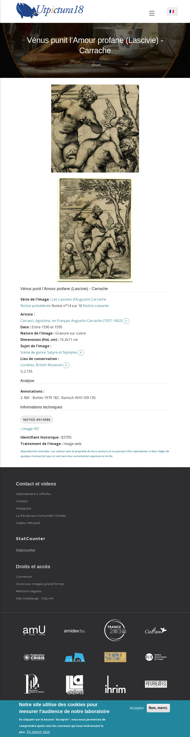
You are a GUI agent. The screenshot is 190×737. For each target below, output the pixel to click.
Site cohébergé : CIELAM (34, 598)
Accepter (137, 708)
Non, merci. (158, 708)
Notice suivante (96, 305)
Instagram (23, 508)
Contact (22, 501)
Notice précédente (35, 305)
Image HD (29, 428)
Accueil (96, 65)
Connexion (24, 576)
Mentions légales (29, 591)
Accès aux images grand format (40, 584)
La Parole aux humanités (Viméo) (41, 515)
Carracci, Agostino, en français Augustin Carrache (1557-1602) (71, 320)
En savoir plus (38, 731)
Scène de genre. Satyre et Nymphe (48, 352)
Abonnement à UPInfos (33, 494)
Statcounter (26, 550)
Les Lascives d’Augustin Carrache (79, 299)
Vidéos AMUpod (28, 523)
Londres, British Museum (41, 364)
